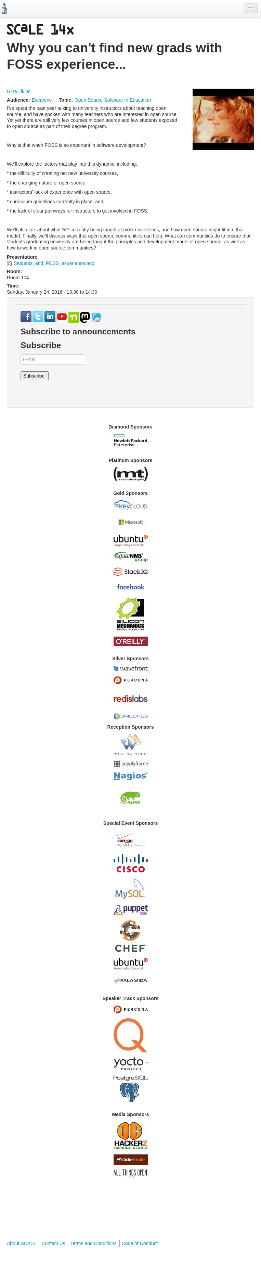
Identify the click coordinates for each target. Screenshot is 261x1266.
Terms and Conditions (93, 1243)
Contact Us (53, 1243)
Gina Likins (18, 91)
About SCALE (21, 1243)
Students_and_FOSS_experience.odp (54, 263)
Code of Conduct (140, 1243)
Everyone (42, 100)
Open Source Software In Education (113, 100)
